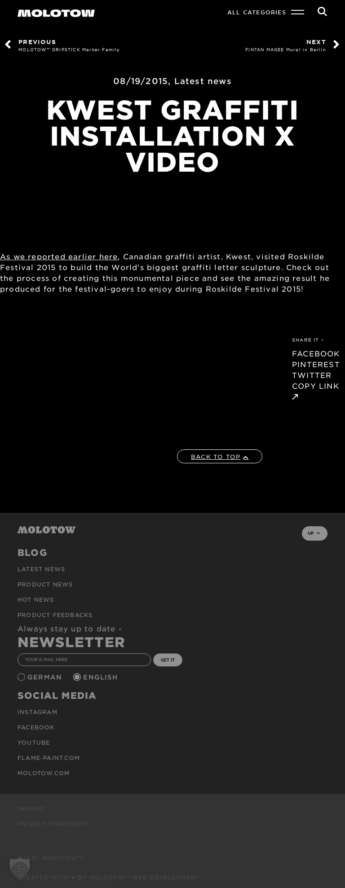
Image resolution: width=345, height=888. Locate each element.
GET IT (168, 659)
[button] (20, 868)
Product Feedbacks (55, 614)
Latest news (203, 81)
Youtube (34, 742)
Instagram (38, 711)
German (45, 677)
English (101, 677)
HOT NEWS (36, 599)
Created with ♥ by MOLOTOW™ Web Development (109, 877)
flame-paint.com (49, 757)
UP (314, 533)
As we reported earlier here (59, 256)
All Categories (256, 12)
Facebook (36, 727)
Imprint (31, 808)
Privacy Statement (53, 823)
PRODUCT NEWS (45, 584)
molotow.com (44, 773)
